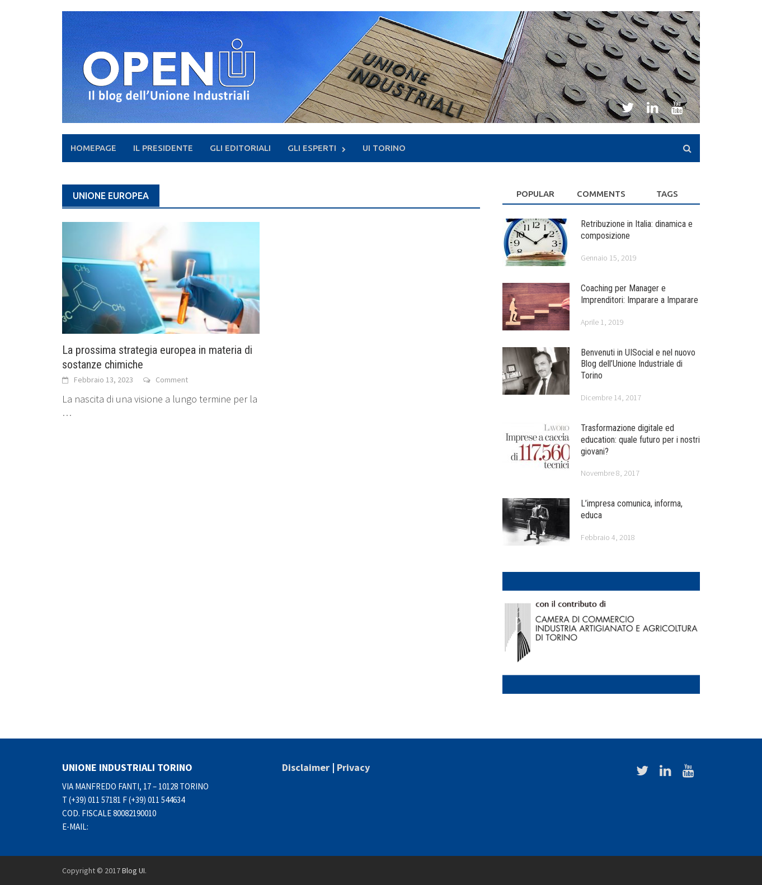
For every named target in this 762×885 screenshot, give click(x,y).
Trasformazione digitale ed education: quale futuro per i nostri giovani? (640, 440)
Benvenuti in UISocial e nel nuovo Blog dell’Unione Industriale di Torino (638, 364)
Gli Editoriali (240, 148)
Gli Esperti (312, 148)
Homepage (93, 148)
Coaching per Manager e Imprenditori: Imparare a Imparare (639, 294)
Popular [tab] (535, 193)
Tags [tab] (667, 193)
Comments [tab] (601, 193)
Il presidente (163, 148)
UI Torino (384, 148)
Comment (172, 380)
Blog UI (133, 870)
